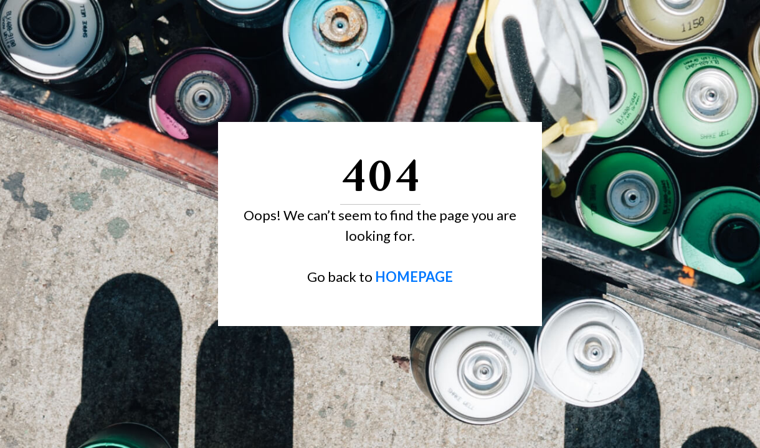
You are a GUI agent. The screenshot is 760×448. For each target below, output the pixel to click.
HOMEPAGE (414, 276)
